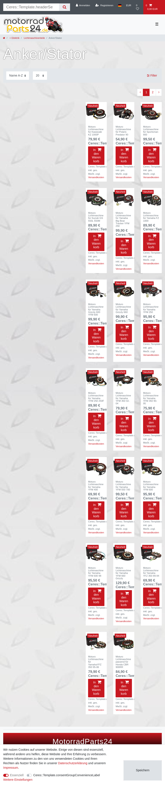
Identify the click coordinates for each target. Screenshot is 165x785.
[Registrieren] (104, 5)
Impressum (10, 767)
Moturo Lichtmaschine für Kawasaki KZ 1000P (96, 130)
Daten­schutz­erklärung (72, 763)
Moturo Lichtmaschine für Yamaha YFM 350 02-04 (123, 398)
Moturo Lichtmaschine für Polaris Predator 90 (123, 130)
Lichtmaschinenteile (34, 38)
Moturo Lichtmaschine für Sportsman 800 (151, 130)
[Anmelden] (82, 5)
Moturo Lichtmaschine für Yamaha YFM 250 (151, 308)
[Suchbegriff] (31, 7)
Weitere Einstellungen (17, 779)
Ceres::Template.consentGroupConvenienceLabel (66, 775)
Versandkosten (96, 177)
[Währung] (129, 5)
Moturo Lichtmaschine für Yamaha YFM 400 (96, 485)
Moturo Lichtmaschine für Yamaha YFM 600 (151, 485)
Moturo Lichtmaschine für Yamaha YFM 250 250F (96, 397)
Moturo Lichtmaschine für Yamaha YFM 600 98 (96, 572)
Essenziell (17, 775)
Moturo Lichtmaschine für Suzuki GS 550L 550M (96, 217)
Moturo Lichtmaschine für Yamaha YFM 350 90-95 (151, 398)
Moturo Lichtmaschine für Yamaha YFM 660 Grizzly (123, 573)
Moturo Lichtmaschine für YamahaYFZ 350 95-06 (96, 661)
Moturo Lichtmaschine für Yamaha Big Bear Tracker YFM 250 (123, 219)
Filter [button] (152, 76)
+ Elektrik (14, 38)
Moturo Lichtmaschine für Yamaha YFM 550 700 (123, 485)
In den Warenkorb (96, 155)
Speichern (143, 770)
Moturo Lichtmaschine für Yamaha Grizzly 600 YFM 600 (96, 309)
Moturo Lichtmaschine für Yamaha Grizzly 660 (123, 308)
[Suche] (64, 7)
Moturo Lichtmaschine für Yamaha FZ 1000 (151, 217)
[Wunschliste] (138, 7)
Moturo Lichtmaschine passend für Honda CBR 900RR (123, 661)
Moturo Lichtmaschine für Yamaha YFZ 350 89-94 (151, 572)
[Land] (120, 5)
